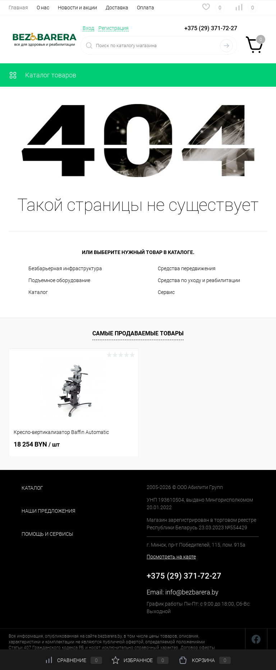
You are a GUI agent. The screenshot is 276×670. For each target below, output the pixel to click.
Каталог (38, 292)
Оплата (145, 7)
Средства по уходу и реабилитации (199, 280)
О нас (43, 7)
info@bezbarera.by (191, 592)
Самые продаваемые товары (138, 333)
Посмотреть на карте (171, 557)
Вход (88, 28)
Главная (18, 7)
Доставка (117, 7)
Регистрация (113, 28)
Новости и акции (77, 7)
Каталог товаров (42, 75)
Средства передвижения (187, 268)
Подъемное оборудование (59, 280)
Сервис (166, 292)
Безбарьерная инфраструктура (65, 268)
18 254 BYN (37, 444)
